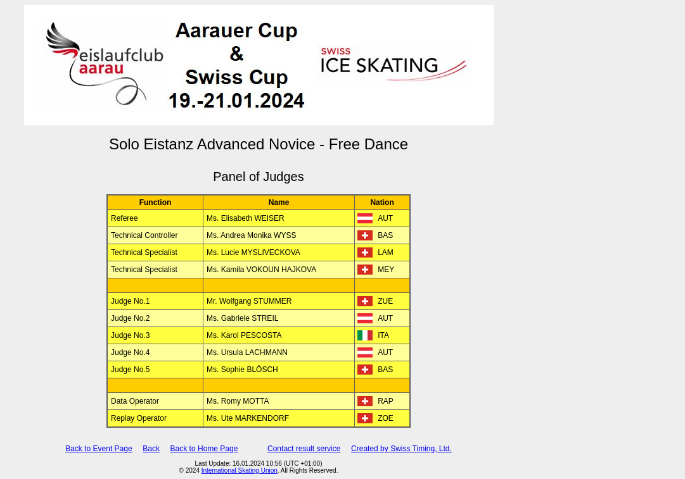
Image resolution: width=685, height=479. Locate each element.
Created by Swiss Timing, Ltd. (401, 448)
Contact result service (303, 448)
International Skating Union (240, 470)
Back (151, 448)
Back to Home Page (204, 448)
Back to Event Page (98, 448)
